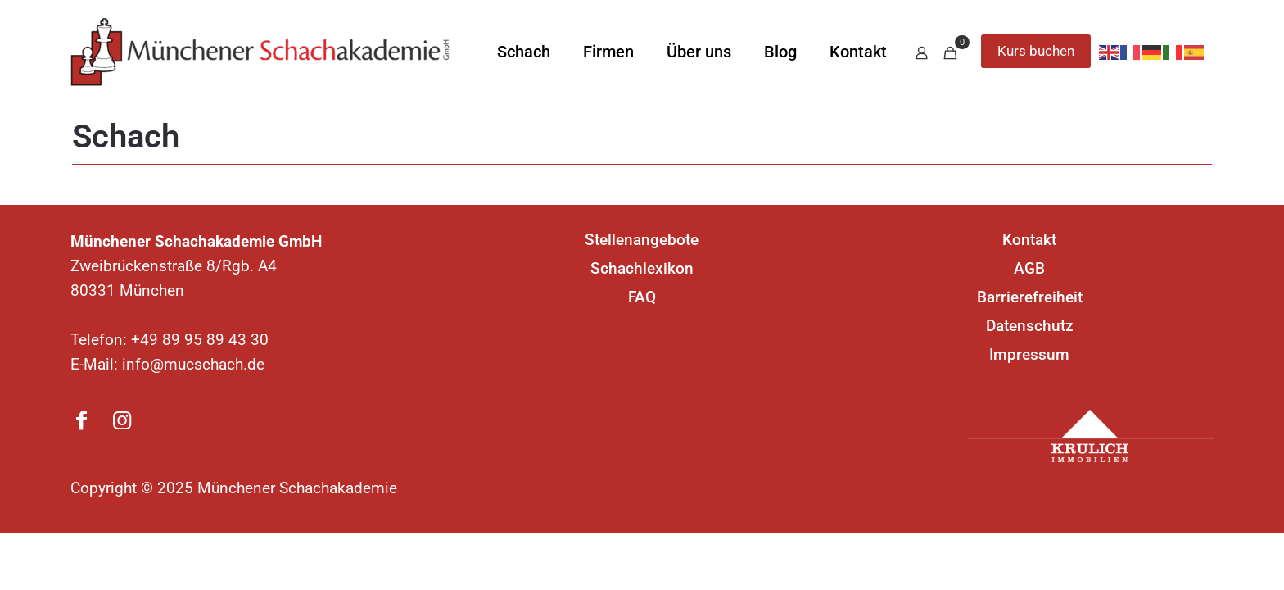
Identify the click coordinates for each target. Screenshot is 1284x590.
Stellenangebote (642, 239)
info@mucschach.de (193, 364)
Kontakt (1029, 239)
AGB (1029, 268)
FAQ (642, 297)
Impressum (1029, 354)
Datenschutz (1030, 325)
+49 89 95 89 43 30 (200, 339)
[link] (1091, 436)
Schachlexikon (642, 268)
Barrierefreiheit (1030, 297)
